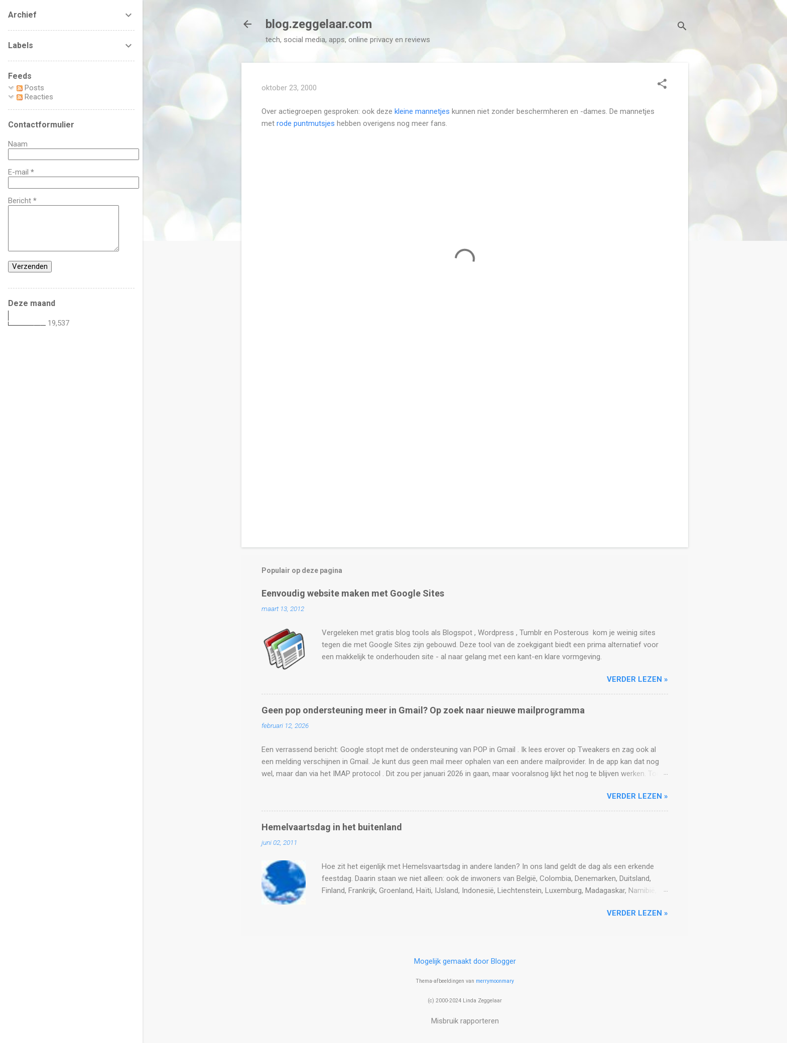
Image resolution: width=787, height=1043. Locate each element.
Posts (30, 87)
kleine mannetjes (422, 111)
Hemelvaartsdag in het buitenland (331, 827)
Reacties (35, 96)
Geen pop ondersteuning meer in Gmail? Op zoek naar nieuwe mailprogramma (423, 710)
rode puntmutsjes (306, 123)
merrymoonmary (495, 981)
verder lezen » (637, 679)
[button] (662, 85)
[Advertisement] (464, 454)
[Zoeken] (682, 27)
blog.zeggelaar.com (319, 24)
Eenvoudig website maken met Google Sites (352, 593)
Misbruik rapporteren (465, 1020)
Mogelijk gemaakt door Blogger (465, 961)
